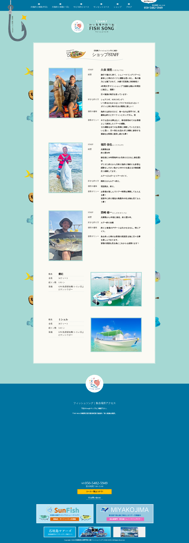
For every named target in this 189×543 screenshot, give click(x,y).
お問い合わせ (94, 498)
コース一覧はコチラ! (94, 492)
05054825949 (153, 7)
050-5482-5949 (94, 483)
